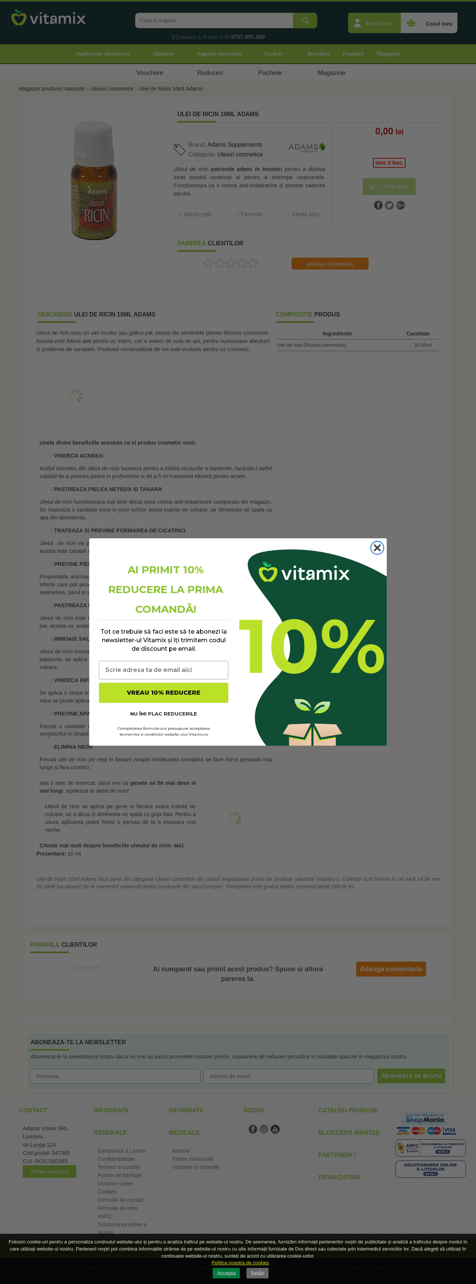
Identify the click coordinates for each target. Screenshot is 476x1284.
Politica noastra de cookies (240, 1262)
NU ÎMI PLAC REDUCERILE (163, 714)
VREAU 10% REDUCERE (163, 692)
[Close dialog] (377, 547)
